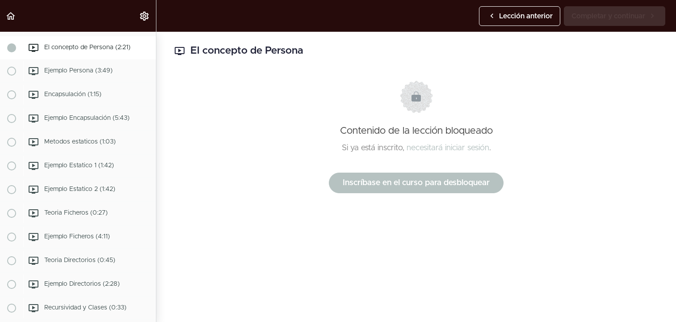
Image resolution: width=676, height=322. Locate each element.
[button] (11, 16)
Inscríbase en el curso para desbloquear (416, 183)
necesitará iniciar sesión (448, 148)
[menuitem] (145, 16)
